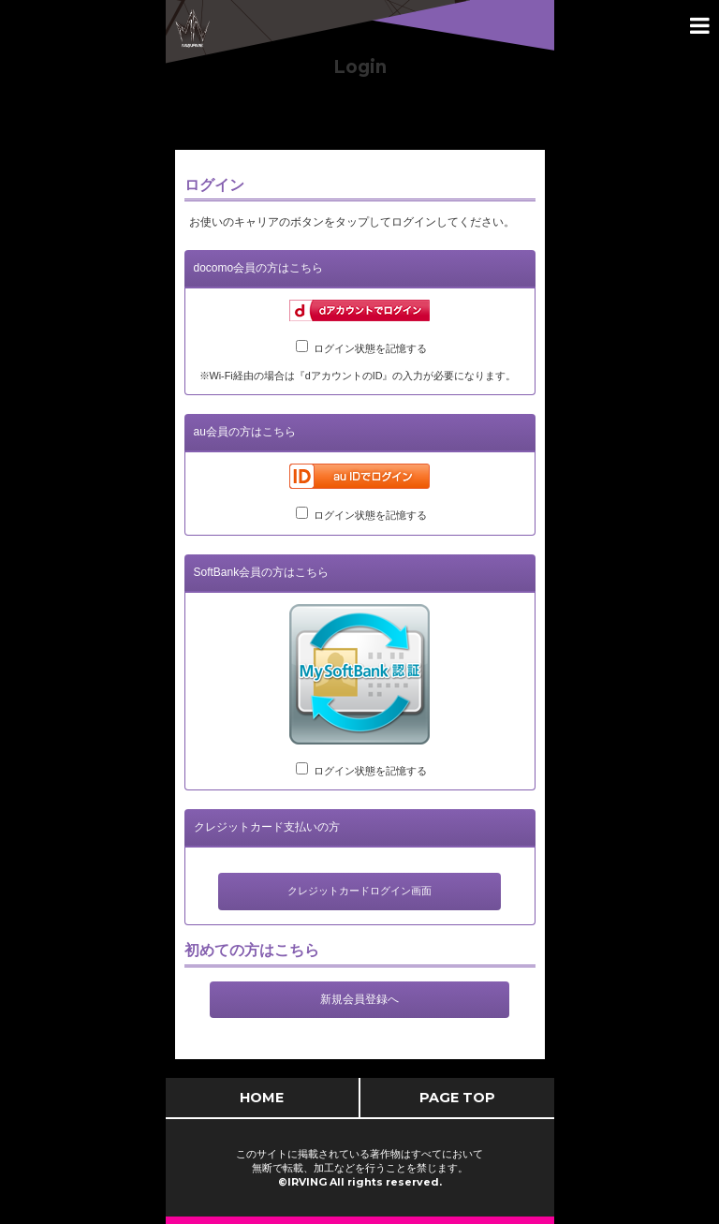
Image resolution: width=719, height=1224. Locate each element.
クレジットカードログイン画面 (359, 890)
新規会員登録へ (359, 999)
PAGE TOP (457, 1097)
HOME (262, 1097)
